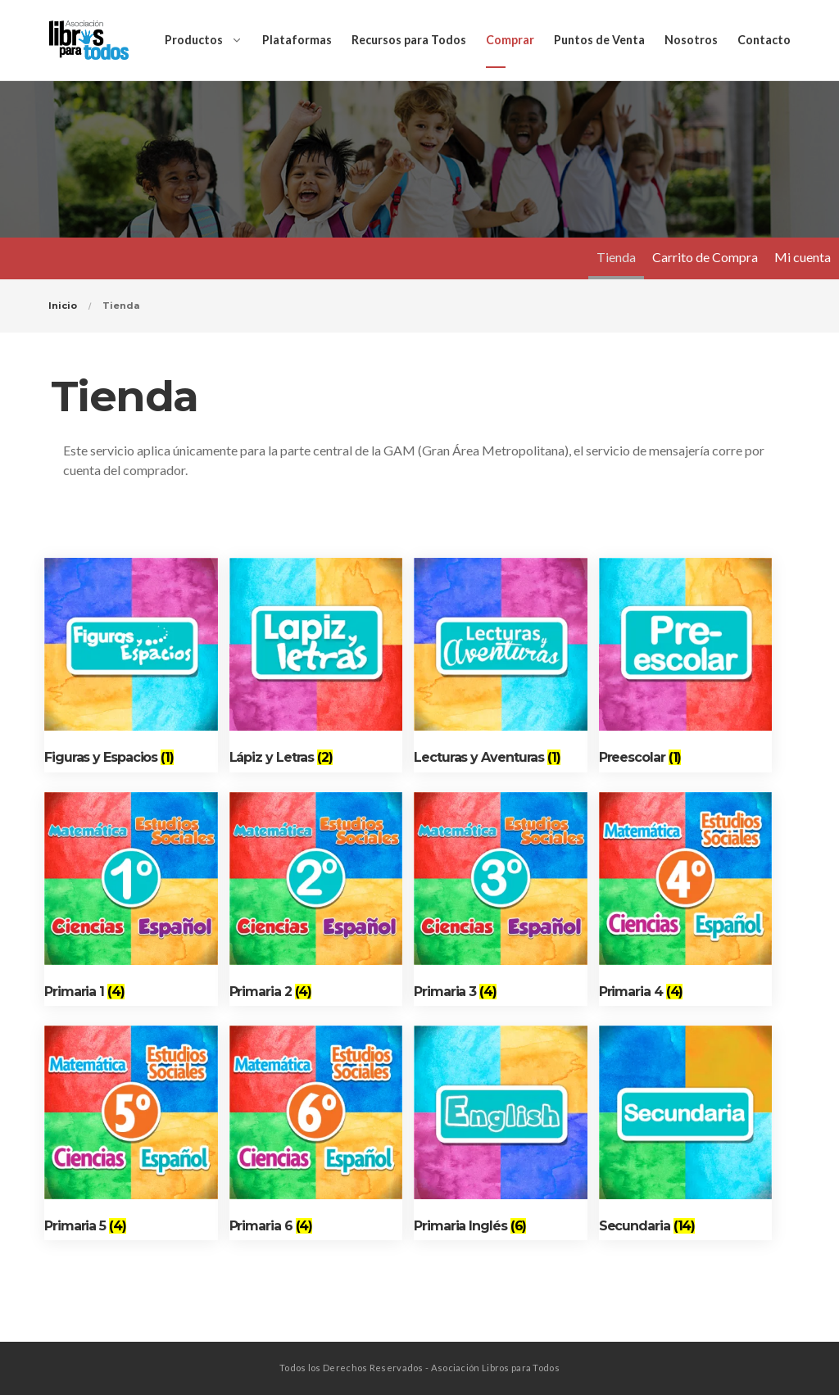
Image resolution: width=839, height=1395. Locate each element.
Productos (194, 40)
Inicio (62, 305)
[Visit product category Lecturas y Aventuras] (500, 665)
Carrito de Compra (705, 257)
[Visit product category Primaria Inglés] (500, 1133)
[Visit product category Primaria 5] (131, 1133)
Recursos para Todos (408, 40)
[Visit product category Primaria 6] (316, 1133)
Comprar (510, 40)
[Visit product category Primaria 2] (316, 899)
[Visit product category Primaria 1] (131, 899)
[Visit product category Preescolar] (686, 665)
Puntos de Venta (599, 40)
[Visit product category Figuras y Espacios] (131, 665)
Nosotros (691, 40)
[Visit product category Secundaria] (686, 1133)
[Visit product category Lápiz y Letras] (316, 665)
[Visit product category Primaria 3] (500, 899)
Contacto (764, 40)
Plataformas (297, 40)
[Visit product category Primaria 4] (686, 899)
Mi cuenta (802, 257)
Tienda (616, 257)
